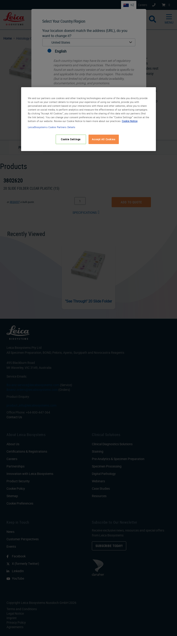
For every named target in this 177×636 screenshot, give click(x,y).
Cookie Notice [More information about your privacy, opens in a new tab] (129, 121)
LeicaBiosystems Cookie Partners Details (51, 127)
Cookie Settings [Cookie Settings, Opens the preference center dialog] (71, 139)
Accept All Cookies (103, 139)
